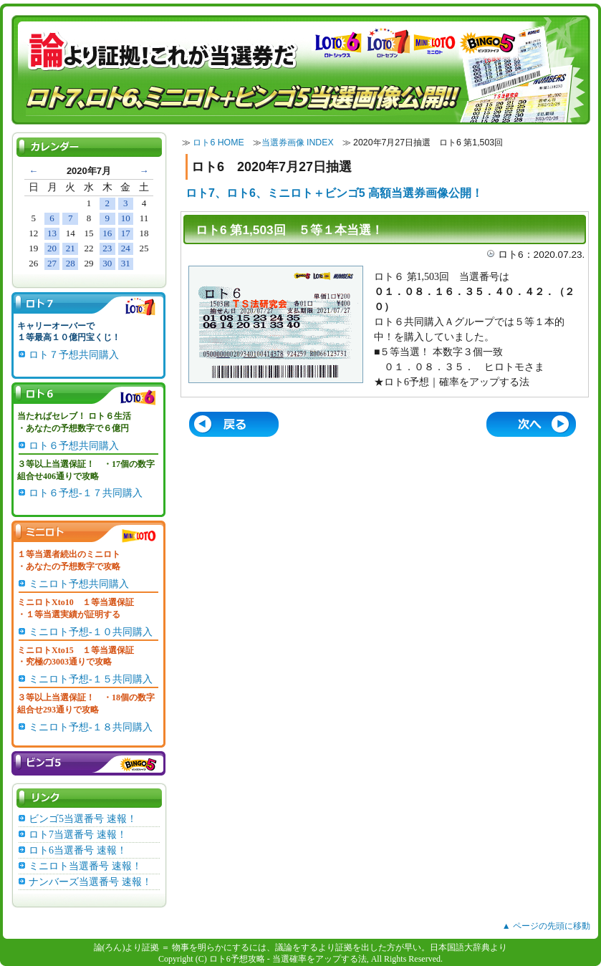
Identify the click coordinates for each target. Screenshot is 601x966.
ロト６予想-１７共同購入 (86, 493)
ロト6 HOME (218, 142)
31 (125, 263)
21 (70, 248)
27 (52, 263)
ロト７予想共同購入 (74, 354)
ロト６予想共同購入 (74, 445)
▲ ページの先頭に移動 (546, 926)
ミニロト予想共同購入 (79, 584)
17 (125, 233)
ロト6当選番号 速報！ (78, 850)
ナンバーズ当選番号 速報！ (90, 881)
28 (70, 263)
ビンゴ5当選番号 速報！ (83, 818)
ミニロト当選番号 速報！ (85, 866)
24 (125, 248)
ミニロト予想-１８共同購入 (91, 727)
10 (125, 218)
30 (107, 263)
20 (52, 248)
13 (52, 233)
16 (107, 233)
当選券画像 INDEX (297, 142)
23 (107, 248)
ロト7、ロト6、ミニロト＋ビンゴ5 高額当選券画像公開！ (334, 193)
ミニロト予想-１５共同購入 (91, 679)
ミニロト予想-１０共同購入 (91, 632)
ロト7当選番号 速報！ (78, 834)
